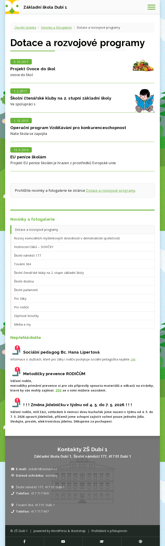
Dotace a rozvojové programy (110, 190)
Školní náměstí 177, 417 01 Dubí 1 (40, 487)
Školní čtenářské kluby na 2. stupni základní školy (49, 273)
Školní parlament (26, 290)
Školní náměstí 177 (27, 255)
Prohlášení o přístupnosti (109, 531)
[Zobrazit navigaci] (153, 7)
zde (133, 359)
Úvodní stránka (25, 27)
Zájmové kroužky (26, 316)
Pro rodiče (21, 307)
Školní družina (24, 281)
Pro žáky (20, 298)
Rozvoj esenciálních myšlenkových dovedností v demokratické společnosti (67, 238)
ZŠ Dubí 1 (21, 531)
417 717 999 (40, 493)
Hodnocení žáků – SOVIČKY (33, 247)
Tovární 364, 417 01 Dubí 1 (35, 505)
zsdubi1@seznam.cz (42, 469)
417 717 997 (40, 511)
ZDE (59, 390)
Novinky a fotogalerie (56, 27)
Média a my (22, 324)
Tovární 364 (22, 264)
